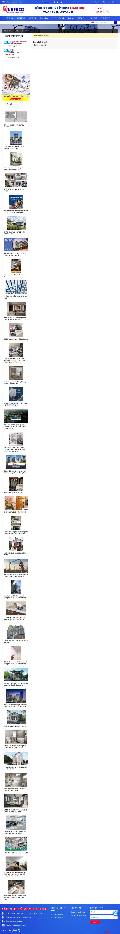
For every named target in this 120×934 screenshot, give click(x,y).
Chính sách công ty (57, 917)
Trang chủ (98, 2)
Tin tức (94, 18)
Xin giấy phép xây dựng (78, 912)
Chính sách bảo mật (57, 914)
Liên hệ (114, 2)
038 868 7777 (110, 932)
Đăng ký (95, 922)
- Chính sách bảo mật (39, 45)
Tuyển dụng (106, 2)
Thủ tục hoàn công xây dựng (79, 915)
